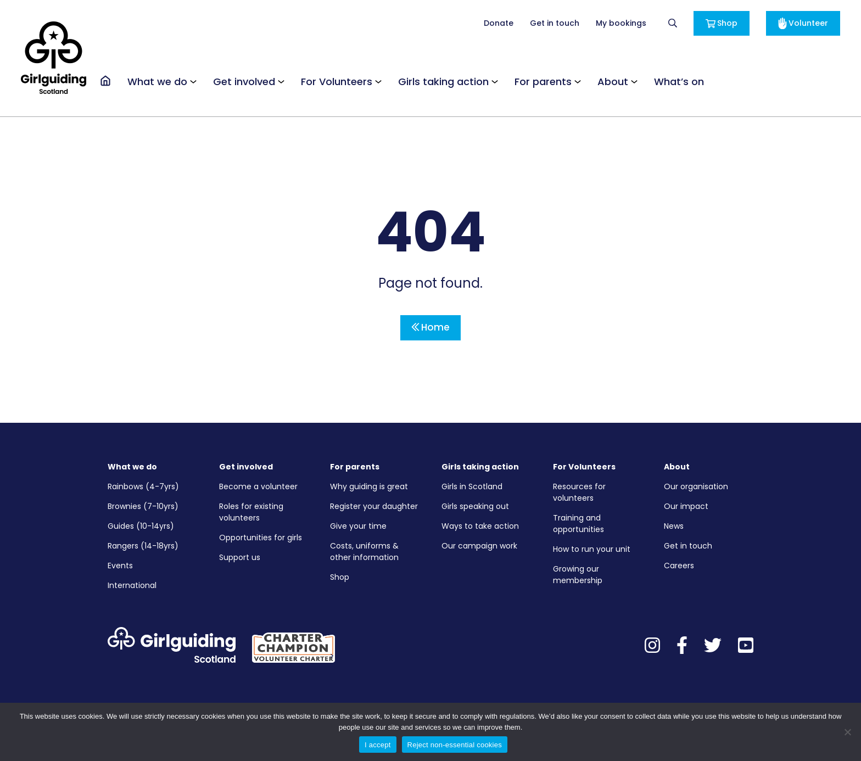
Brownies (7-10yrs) (143, 506)
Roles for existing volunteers (251, 512)
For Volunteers (336, 81)
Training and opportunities (578, 523)
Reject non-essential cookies (454, 745)
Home (430, 327)
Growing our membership (577, 574)
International (132, 585)
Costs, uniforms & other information (364, 551)
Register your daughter (374, 506)
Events (120, 565)
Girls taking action (443, 81)
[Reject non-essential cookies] (847, 731)
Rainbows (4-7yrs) (143, 486)
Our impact (686, 506)
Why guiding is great (369, 486)
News (674, 526)
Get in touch (554, 23)
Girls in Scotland (471, 486)
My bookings (621, 23)
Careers (679, 565)
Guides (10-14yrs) (141, 526)
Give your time (358, 526)
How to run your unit (591, 549)
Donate (498, 23)
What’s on (679, 81)
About (612, 81)
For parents (543, 81)
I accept (378, 745)
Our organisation (696, 486)
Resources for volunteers (579, 492)
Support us (239, 557)
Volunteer (803, 23)
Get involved (244, 81)
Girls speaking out (475, 506)
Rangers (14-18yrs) (143, 545)
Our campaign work (479, 545)
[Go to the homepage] (105, 80)
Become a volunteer (258, 486)
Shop (721, 23)
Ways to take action (480, 526)
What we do (157, 81)
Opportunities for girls (260, 537)
